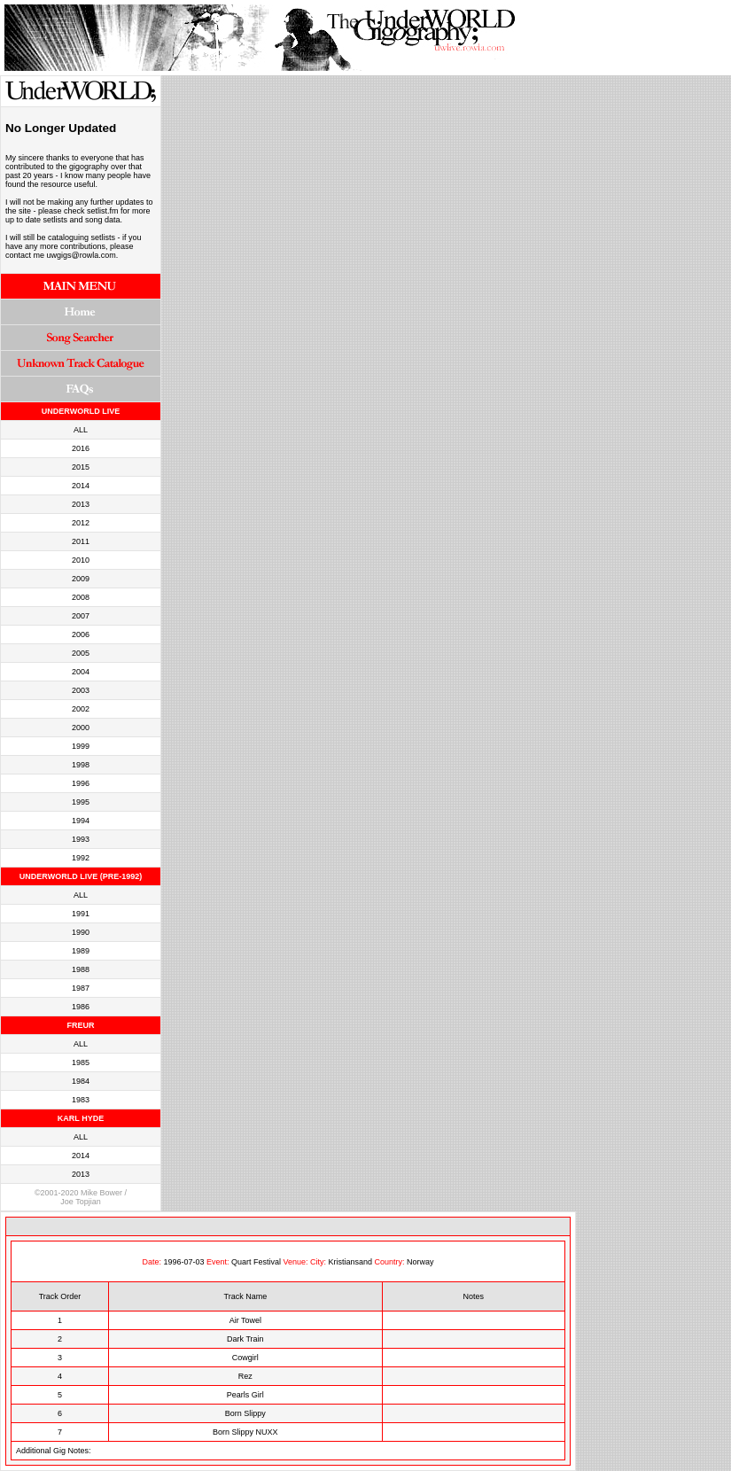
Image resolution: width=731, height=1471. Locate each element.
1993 (80, 839)
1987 (80, 988)
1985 (80, 1062)
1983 (80, 1099)
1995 (80, 802)
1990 (80, 932)
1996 (80, 783)
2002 (80, 708)
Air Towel (245, 1320)
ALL (81, 429)
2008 (80, 597)
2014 (80, 485)
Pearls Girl (245, 1394)
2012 (80, 522)
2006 (80, 634)
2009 (80, 578)
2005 (80, 653)
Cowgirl (245, 1357)
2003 (80, 690)
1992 (80, 857)
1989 (80, 950)
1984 (80, 1081)
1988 (80, 969)
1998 (80, 764)
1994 (80, 820)
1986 (80, 1006)
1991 (80, 913)
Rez (245, 1376)
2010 (80, 560)
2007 (80, 615)
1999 (80, 746)
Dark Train (245, 1339)
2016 (80, 448)
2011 (80, 541)
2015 (80, 467)
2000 (80, 727)
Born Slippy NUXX (245, 1432)
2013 (80, 504)
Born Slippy (245, 1413)
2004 (80, 671)
